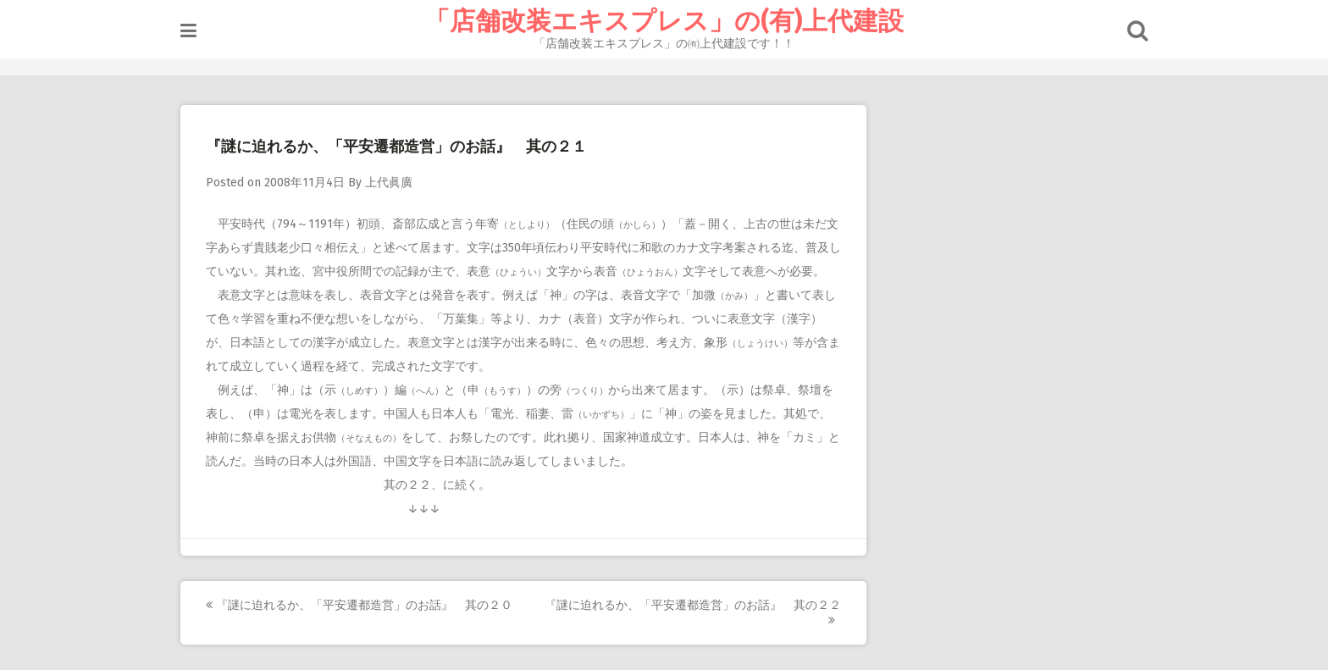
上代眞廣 (388, 182)
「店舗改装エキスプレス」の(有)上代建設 (664, 21)
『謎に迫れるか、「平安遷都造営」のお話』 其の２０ (359, 605)
